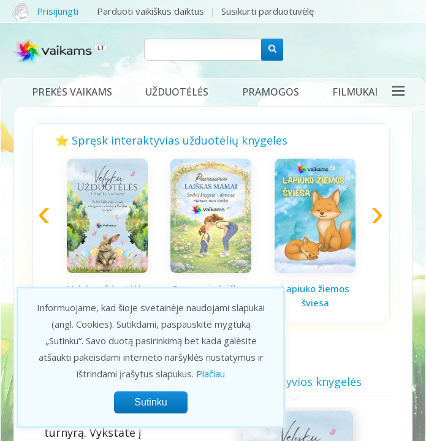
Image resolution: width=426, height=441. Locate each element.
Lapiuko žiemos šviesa (315, 295)
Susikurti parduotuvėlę (267, 11)
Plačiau (210, 374)
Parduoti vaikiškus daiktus (150, 11)
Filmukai (355, 92)
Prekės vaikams (72, 92)
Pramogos (270, 92)
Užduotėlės (176, 92)
